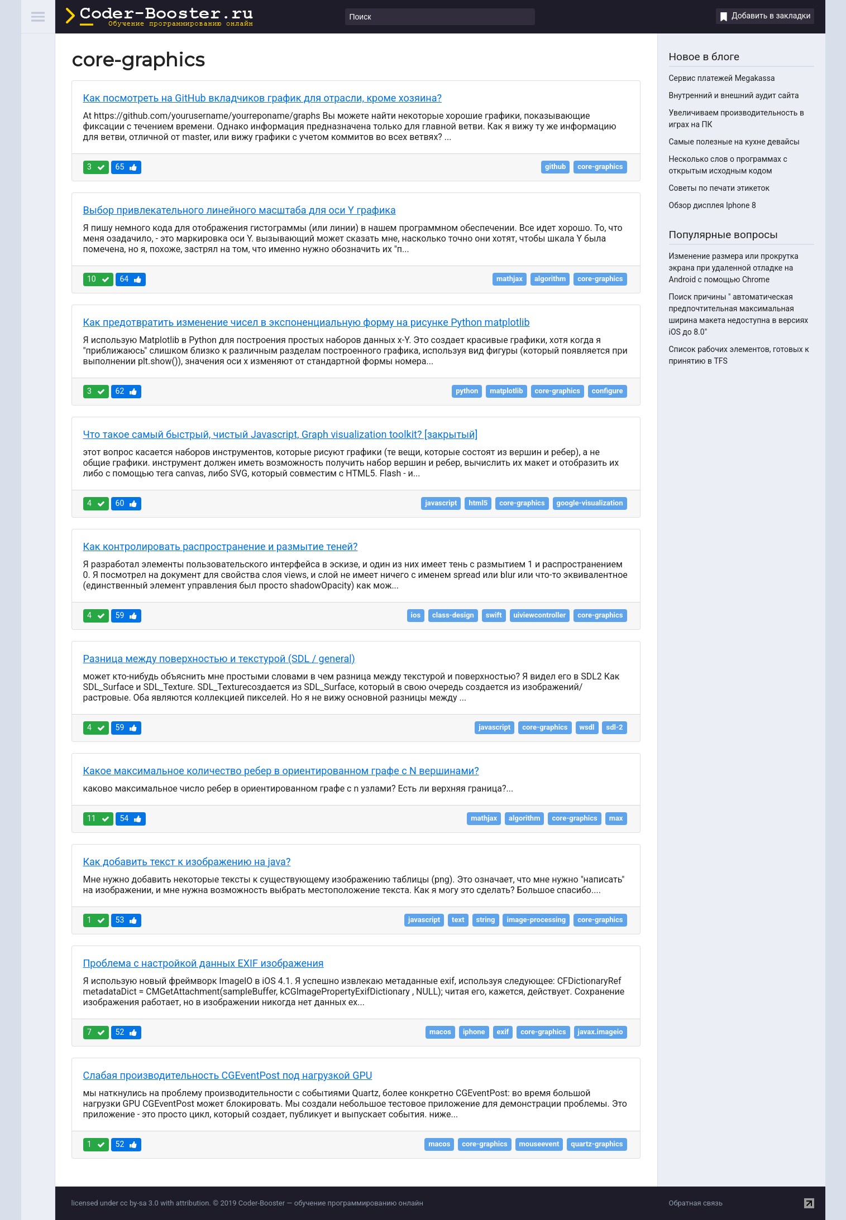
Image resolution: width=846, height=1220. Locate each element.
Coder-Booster (159, 17)
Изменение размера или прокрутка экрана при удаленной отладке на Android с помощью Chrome (734, 268)
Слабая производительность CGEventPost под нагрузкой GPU (227, 1075)
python (467, 391)
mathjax (509, 278)
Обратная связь (696, 1203)
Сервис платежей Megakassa (722, 78)
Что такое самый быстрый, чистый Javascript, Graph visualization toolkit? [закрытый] (280, 434)
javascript (441, 503)
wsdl (587, 727)
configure (607, 391)
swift (494, 615)
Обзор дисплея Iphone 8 (712, 205)
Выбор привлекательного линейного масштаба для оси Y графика (239, 210)
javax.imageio (600, 1032)
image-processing (536, 919)
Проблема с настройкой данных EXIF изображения (203, 963)
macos (440, 1032)
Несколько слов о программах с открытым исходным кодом (728, 165)
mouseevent (539, 1144)
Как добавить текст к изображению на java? (187, 861)
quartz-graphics (597, 1144)
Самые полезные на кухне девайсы (734, 141)
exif (503, 1032)
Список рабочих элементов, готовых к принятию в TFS (739, 355)
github (555, 166)
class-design (453, 615)
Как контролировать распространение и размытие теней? (220, 546)
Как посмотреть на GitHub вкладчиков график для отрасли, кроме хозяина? (262, 98)
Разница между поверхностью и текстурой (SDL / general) (219, 658)
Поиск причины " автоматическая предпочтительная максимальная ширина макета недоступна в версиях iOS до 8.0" (739, 314)
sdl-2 (614, 727)
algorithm (550, 278)
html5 (478, 503)
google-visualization (590, 503)
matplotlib (506, 391)
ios (415, 615)
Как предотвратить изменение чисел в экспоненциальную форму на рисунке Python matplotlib (306, 322)
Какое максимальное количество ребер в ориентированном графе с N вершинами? (281, 771)
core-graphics (600, 166)
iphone (474, 1032)
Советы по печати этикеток (719, 188)
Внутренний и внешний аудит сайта (734, 95)
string (485, 919)
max (616, 818)
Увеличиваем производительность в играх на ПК (736, 118)
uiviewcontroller (540, 615)
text (458, 919)
